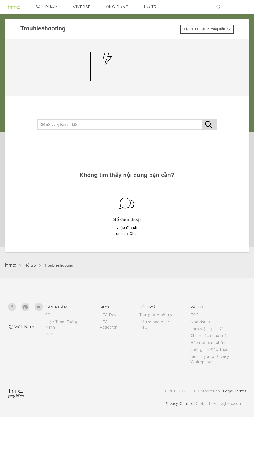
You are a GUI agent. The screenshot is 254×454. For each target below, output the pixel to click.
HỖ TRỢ (152, 7)
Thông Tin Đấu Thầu (209, 349)
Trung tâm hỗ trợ (155, 315)
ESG (194, 315)
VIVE (50, 334)
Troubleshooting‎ (58, 265)
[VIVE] (239, 7)
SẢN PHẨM (47, 7)
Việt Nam (24, 326)
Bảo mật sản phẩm (208, 342)
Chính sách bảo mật (209, 335)
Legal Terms (234, 391)
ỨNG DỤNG (117, 7)
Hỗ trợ (30, 265)
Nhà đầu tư (201, 322)
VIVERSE (82, 7)
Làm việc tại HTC (206, 328)
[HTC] (14, 7)
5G (47, 315)
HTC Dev (108, 315)
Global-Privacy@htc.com (219, 403)
